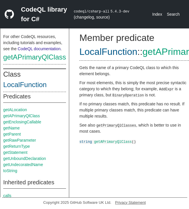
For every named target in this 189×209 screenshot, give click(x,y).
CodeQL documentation (39, 48)
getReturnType (16, 146)
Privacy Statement (130, 202)
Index (157, 14)
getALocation (15, 109)
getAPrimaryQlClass (34, 57)
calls (7, 195)
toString (10, 170)
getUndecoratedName (23, 164)
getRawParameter (19, 140)
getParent (12, 134)
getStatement (15, 152)
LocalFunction (25, 85)
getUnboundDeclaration (24, 158)
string (85, 141)
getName (11, 128)
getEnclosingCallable (22, 122)
